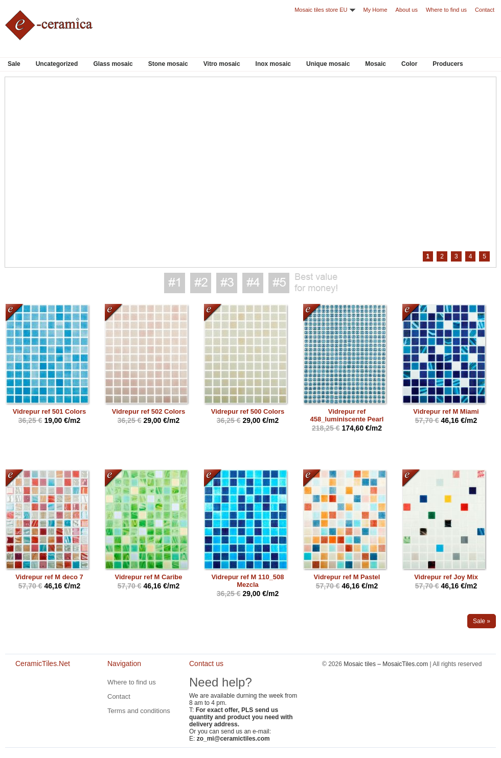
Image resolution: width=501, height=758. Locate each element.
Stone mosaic (168, 63)
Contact (484, 10)
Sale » (481, 621)
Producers (447, 63)
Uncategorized (57, 63)
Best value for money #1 (174, 283)
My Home (375, 10)
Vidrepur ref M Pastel (347, 577)
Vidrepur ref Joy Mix (446, 577)
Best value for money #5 (278, 283)
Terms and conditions (138, 711)
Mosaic (375, 63)
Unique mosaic (328, 63)
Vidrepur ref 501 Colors (49, 411)
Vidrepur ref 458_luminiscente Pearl (347, 415)
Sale (14, 63)
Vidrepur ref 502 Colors (149, 411)
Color (409, 63)
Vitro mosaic (221, 63)
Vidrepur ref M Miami (446, 411)
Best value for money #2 (200, 283)
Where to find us (446, 10)
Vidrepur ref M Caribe (149, 577)
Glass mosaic (112, 63)
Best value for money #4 (252, 283)
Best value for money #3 (226, 283)
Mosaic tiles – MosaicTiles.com (386, 664)
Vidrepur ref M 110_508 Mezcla (247, 580)
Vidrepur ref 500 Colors (248, 411)
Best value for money (315, 283)
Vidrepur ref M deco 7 (49, 577)
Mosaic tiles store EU (320, 10)
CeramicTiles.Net (46, 698)
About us (407, 10)
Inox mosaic (273, 63)
